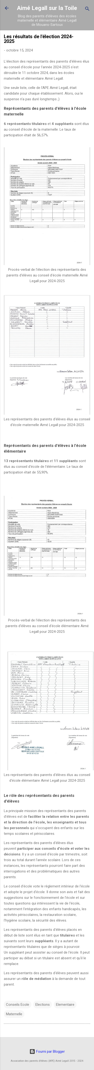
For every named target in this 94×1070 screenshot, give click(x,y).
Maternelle (14, 1014)
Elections (42, 1004)
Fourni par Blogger (47, 1051)
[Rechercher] (87, 9)
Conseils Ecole (17, 1004)
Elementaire (65, 1004)
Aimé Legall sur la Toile (47, 8)
